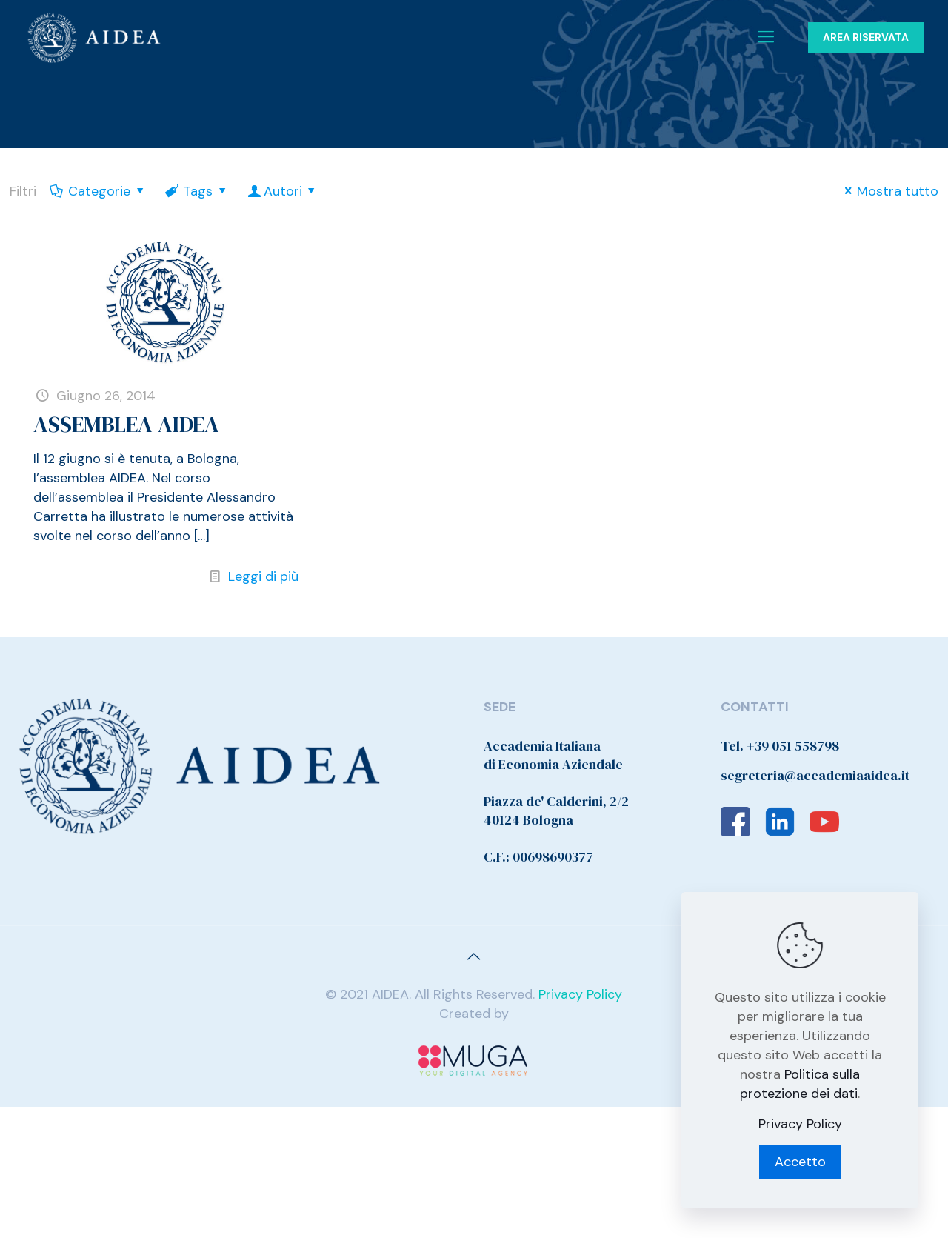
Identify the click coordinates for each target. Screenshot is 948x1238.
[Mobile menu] (765, 37)
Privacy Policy (580, 994)
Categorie (98, 191)
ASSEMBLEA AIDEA (126, 424)
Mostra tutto (888, 191)
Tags (196, 191)
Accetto (800, 1162)
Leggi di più (263, 576)
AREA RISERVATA (866, 37)
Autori (283, 191)
